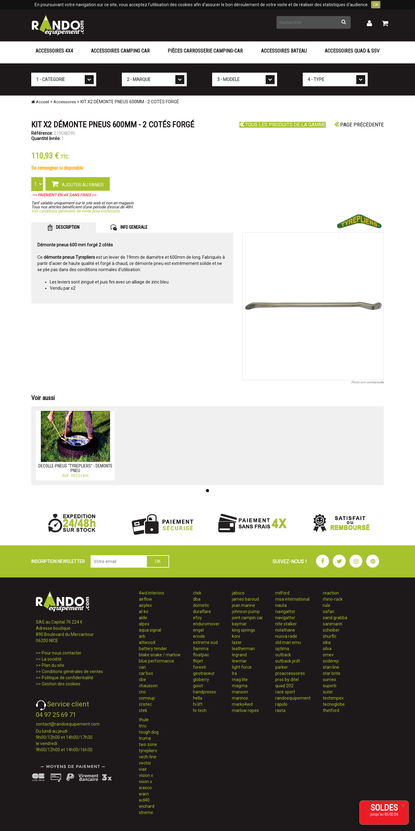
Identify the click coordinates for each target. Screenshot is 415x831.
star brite (331, 673)
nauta (281, 605)
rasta (280, 710)
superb (329, 685)
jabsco (238, 592)
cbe (142, 679)
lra (234, 673)
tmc (143, 725)
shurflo (329, 636)
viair (143, 769)
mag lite (240, 679)
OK (376, 4)
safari (328, 611)
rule (326, 605)
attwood (147, 642)
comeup (147, 698)
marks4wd (242, 704)
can (142, 667)
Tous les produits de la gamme (282, 125)
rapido (281, 704)
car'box (146, 673)
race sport (285, 691)
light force (242, 667)
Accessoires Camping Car (120, 51)
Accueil (40, 102)
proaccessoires (290, 673)
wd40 (144, 800)
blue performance (156, 660)
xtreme (146, 812)
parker (281, 667)
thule (144, 719)
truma (145, 738)
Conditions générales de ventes (72, 671)
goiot (198, 685)
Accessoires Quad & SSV (352, 51)
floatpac (201, 654)
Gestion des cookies (61, 683)
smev (328, 654)
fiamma (200, 648)
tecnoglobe (334, 704)
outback (283, 654)
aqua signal (150, 630)
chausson (148, 685)
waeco (145, 787)
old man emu (288, 642)
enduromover (206, 623)
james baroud (245, 599)
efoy (197, 617)
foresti (199, 667)
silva (327, 648)
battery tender (153, 648)
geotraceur (204, 673)
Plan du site (53, 665)
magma (239, 685)
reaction (331, 592)
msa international (292, 599)
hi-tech (200, 710)
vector (145, 763)
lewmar (239, 660)
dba (196, 599)
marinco (240, 698)
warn (144, 793)
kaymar (239, 623)
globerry (201, 679)
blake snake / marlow (160, 654)
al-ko (143, 611)
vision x (146, 775)
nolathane (285, 630)
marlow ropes (245, 710)
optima (282, 648)
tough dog (149, 732)
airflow (145, 599)
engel (198, 630)
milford (282, 592)
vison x (145, 781)
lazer (237, 642)
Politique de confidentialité (67, 677)
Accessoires (64, 102)
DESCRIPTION (63, 227)
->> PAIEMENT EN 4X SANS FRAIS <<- (64, 195)
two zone (148, 744)
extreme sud (205, 642)
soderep (331, 660)
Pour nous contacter (61, 652)
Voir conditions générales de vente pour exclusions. (76, 211)
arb (142, 636)
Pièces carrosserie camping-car (205, 51)
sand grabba (335, 617)
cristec (145, 704)
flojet (198, 660)
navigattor (285, 611)
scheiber (331, 630)
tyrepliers (148, 750)
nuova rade (286, 636)
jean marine (243, 605)
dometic (201, 605)
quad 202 (284, 685)
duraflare (202, 611)
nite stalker (286, 623)
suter (328, 691)
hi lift (198, 704)
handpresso (204, 691)
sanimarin (332, 623)
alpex (144, 623)
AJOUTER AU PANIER (78, 183)
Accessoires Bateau (284, 51)
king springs (243, 630)
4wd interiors (151, 592)
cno (142, 691)
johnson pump (246, 611)
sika (327, 642)
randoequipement (292, 698)
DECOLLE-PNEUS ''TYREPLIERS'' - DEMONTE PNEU (75, 468)
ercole (199, 636)
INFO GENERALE (129, 227)
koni (236, 636)
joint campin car (247, 617)
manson (240, 691)
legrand (239, 654)
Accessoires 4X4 (54, 51)
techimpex (333, 698)
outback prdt (287, 660)
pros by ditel (287, 679)
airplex (145, 605)
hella (197, 698)
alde (143, 617)
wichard (146, 806)
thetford (331, 710)
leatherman (243, 648)
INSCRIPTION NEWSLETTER (58, 561)
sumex (329, 679)
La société (52, 659)
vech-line (147, 756)
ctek (143, 710)
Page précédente (359, 125)
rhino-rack (333, 599)
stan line (331, 667)
